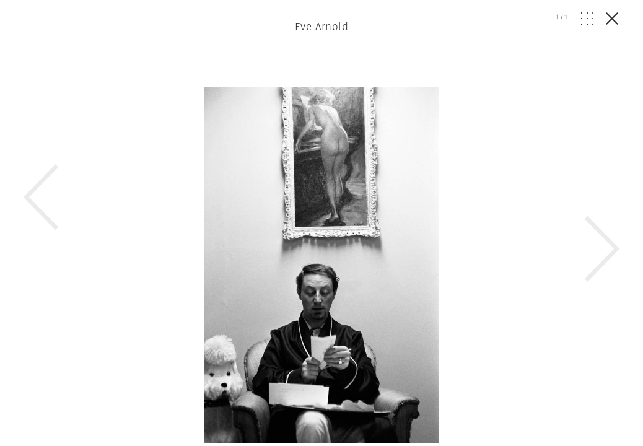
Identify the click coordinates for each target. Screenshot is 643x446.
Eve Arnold (321, 26)
